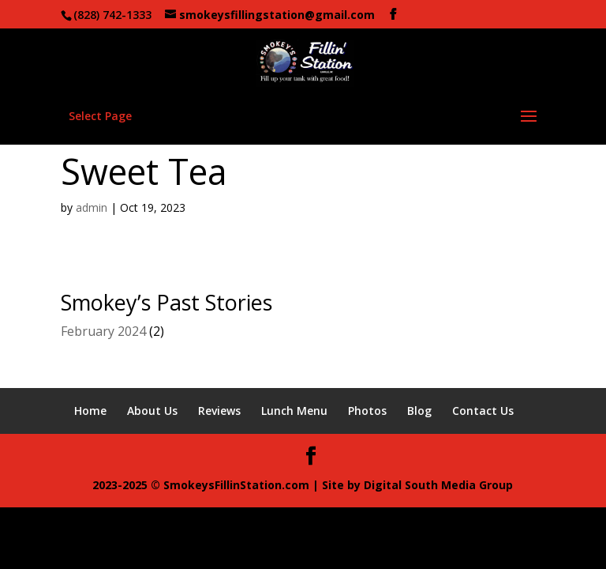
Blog (419, 410)
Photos (367, 410)
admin (91, 207)
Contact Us (483, 410)
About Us (152, 410)
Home (90, 410)
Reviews (219, 410)
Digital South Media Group (438, 484)
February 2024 (103, 331)
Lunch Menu (294, 410)
